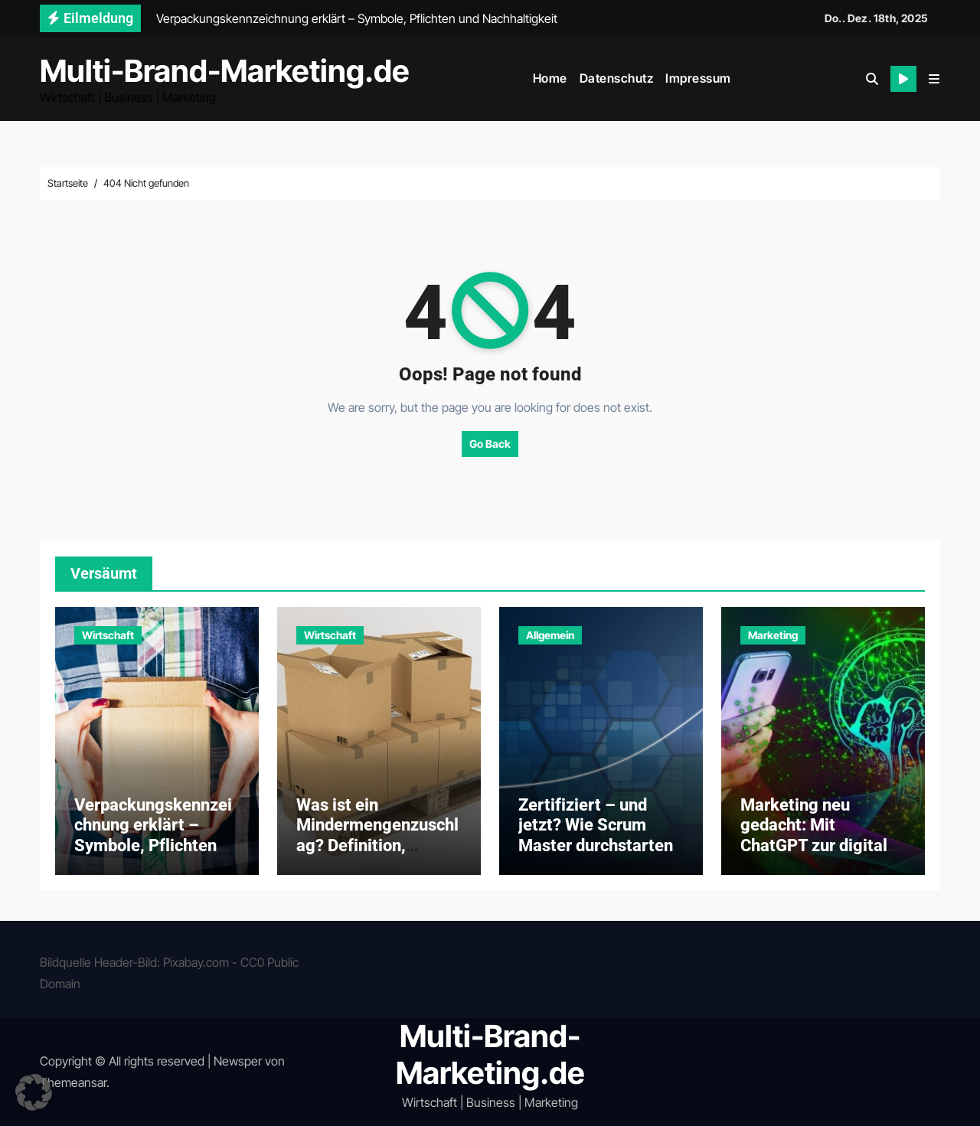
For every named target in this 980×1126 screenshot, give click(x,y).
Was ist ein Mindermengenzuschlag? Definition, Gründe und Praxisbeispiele (377, 845)
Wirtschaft (108, 634)
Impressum (698, 78)
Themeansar (73, 1082)
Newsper (238, 1061)
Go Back (490, 443)
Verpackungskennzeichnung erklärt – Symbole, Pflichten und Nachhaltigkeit (153, 835)
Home (550, 78)
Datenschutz (617, 78)
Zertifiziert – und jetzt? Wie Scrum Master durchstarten (595, 825)
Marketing (773, 634)
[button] (934, 78)
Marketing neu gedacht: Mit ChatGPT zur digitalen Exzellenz (823, 835)
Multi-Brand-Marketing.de (225, 71)
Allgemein (550, 634)
